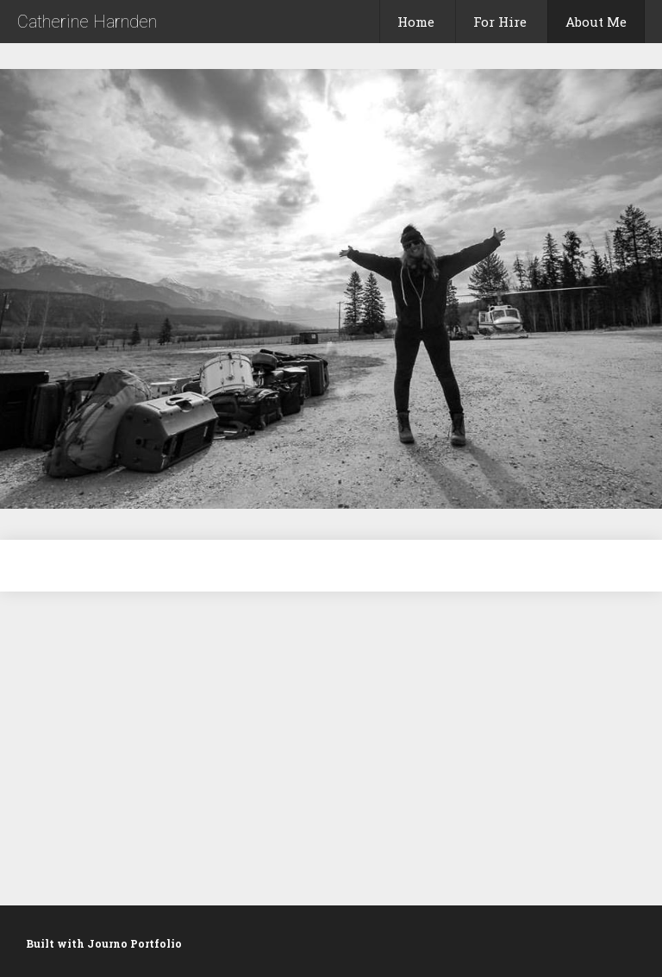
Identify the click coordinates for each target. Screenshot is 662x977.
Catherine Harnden (87, 21)
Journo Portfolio (134, 943)
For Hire (500, 21)
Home (415, 21)
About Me (596, 21)
